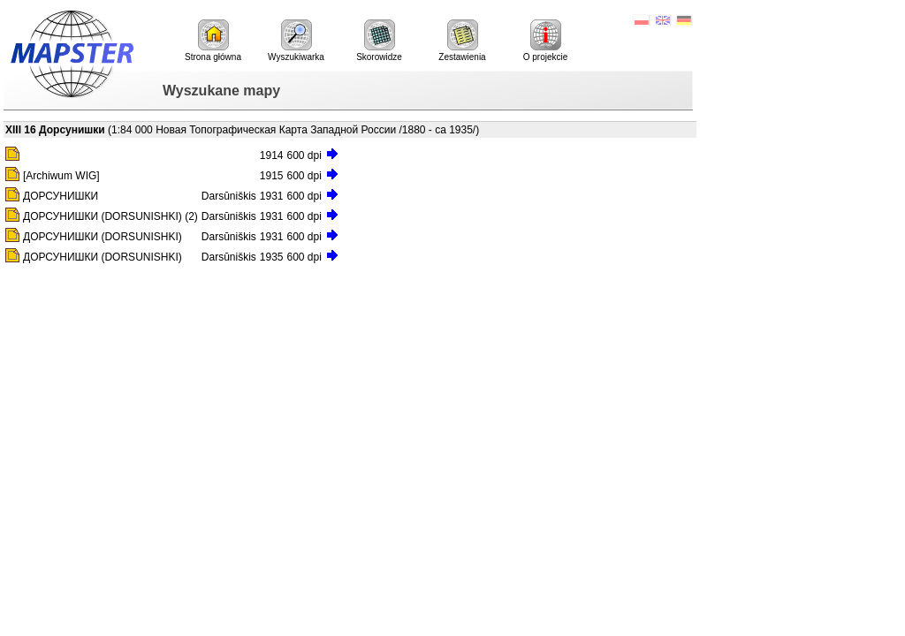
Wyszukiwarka (296, 40)
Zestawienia (461, 40)
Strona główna (213, 40)
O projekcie (545, 40)
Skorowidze (379, 40)
